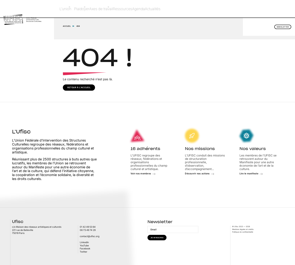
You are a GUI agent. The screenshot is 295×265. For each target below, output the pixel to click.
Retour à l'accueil (78, 87)
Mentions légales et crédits (243, 229)
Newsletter (274, 9)
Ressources (131, 9)
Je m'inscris (157, 238)
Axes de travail (107, 9)
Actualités (167, 9)
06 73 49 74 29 (88, 229)
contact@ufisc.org (89, 236)
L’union (67, 9)
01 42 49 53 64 (88, 226)
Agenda (149, 9)
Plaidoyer (84, 9)
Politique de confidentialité (242, 232)
